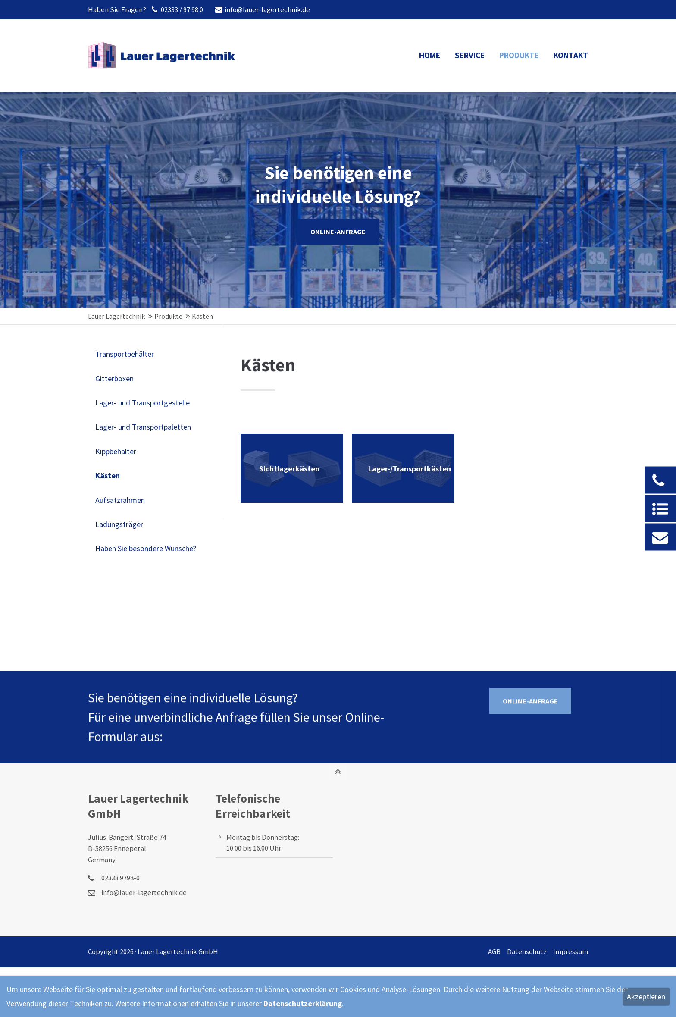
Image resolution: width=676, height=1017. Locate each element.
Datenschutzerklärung (302, 1003)
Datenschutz (527, 951)
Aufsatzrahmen (120, 500)
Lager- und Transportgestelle (142, 403)
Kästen (107, 475)
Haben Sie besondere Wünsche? (145, 548)
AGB (494, 951)
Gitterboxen (114, 378)
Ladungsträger (119, 524)
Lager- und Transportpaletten (143, 427)
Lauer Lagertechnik (116, 316)
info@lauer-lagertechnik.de (262, 9)
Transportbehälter (124, 354)
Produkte (168, 316)
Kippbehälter (115, 451)
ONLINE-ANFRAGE (338, 231)
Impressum (570, 951)
